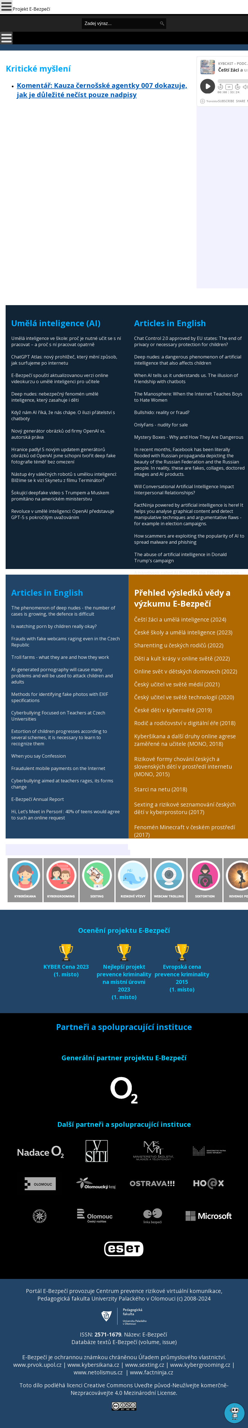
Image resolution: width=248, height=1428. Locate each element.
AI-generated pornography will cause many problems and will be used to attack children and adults (62, 675)
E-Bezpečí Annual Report (37, 799)
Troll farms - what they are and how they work (60, 657)
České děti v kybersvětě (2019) (173, 710)
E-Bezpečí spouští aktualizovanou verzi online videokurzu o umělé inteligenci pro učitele (59, 378)
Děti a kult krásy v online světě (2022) (182, 658)
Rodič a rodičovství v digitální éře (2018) (184, 723)
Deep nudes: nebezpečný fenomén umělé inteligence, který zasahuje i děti (54, 397)
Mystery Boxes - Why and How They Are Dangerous (189, 437)
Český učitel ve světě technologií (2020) (184, 697)
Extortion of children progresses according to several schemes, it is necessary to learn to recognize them (59, 737)
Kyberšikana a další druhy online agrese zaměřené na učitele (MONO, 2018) (185, 740)
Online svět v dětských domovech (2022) (185, 671)
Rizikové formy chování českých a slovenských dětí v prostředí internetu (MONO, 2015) (183, 766)
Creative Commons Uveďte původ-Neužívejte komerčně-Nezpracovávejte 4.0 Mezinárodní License (150, 1389)
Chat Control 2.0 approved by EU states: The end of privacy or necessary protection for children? (188, 341)
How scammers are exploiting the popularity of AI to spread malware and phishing (189, 539)
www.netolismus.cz (98, 1372)
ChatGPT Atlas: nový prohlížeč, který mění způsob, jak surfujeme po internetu (64, 360)
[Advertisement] (99, 145)
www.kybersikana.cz (93, 1364)
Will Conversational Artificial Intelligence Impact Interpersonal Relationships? (184, 489)
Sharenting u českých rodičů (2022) (178, 645)
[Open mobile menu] (6, 38)
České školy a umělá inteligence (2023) (183, 632)
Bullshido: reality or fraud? (162, 412)
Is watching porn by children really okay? (54, 626)
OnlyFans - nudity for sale (161, 425)
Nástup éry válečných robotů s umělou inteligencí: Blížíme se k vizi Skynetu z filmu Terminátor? (64, 477)
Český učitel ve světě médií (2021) (177, 684)
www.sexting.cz (144, 1364)
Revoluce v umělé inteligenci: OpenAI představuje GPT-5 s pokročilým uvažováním (62, 514)
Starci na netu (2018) (160, 789)
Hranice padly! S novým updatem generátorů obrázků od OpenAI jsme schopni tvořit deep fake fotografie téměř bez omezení (63, 455)
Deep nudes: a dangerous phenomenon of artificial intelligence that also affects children (187, 360)
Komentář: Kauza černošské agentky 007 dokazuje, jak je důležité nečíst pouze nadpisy (102, 90)
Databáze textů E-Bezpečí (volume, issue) (124, 1342)
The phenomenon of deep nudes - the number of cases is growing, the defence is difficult (63, 611)
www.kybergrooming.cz (200, 1364)
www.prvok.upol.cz (37, 1364)
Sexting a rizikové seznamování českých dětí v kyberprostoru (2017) (185, 808)
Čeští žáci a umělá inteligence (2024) (180, 619)
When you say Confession (38, 756)
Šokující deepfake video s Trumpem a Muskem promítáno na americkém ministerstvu (60, 496)
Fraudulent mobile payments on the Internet (58, 768)
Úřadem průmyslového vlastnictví (181, 1357)
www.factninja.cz (151, 1372)
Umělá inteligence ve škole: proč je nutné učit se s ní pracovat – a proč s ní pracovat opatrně (66, 341)
